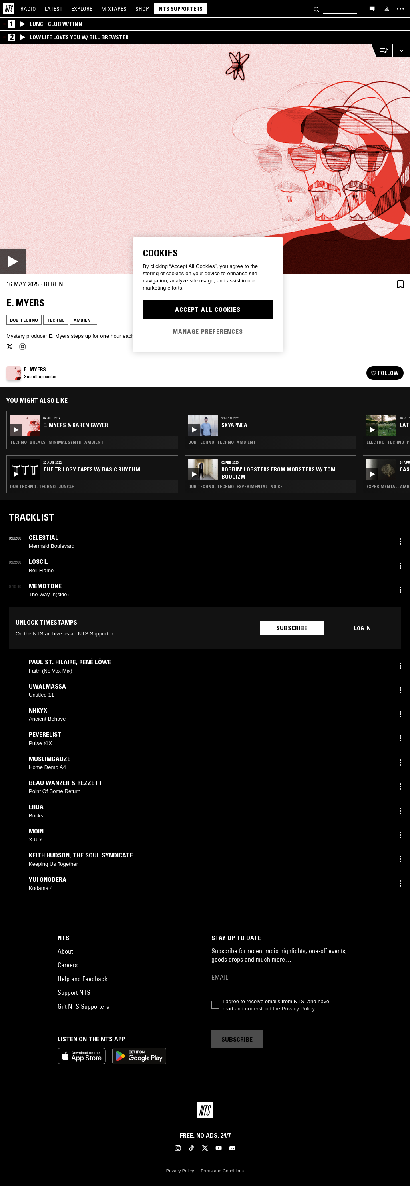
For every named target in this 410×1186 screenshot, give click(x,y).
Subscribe (292, 628)
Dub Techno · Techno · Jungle (42, 486)
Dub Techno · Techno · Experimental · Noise (235, 486)
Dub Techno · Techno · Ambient (222, 442)
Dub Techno (24, 320)
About (65, 951)
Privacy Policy (298, 1009)
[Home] (8, 8)
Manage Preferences (208, 331)
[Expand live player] (401, 50)
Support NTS (74, 992)
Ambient (84, 320)
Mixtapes (114, 8)
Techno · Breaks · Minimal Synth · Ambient (57, 442)
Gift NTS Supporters (83, 1006)
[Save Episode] (400, 284)
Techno (56, 320)
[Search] (316, 9)
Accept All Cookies (208, 309)
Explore (81, 8)
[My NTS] (386, 8)
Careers (68, 965)
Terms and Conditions (222, 1170)
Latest (53, 8)
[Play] (205, 159)
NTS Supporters (181, 8)
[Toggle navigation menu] (400, 8)
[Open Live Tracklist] (381, 50)
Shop (142, 8)
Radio (28, 8)
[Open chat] (372, 8)
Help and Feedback (82, 979)
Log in (362, 628)
